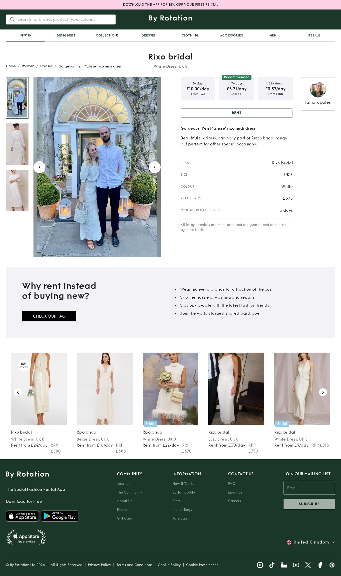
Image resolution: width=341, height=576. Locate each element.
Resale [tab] (314, 35)
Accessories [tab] (231, 35)
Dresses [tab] (149, 35)
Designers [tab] (66, 35)
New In (25, 35)
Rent (237, 113)
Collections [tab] (107, 35)
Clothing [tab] (190, 35)
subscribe (309, 504)
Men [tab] (272, 35)
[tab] (25, 35)
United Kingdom (311, 542)
